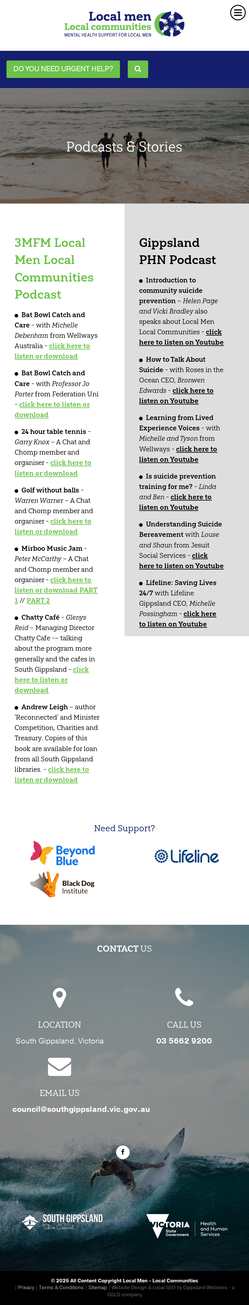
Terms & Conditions (61, 1287)
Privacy (26, 1287)
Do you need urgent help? (63, 69)
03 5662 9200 (184, 1041)
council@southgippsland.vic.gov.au (81, 1109)
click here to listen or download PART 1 (56, 590)
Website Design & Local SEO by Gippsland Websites (169, 1287)
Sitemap (98, 1287)
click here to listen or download (52, 679)
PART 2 (38, 600)
